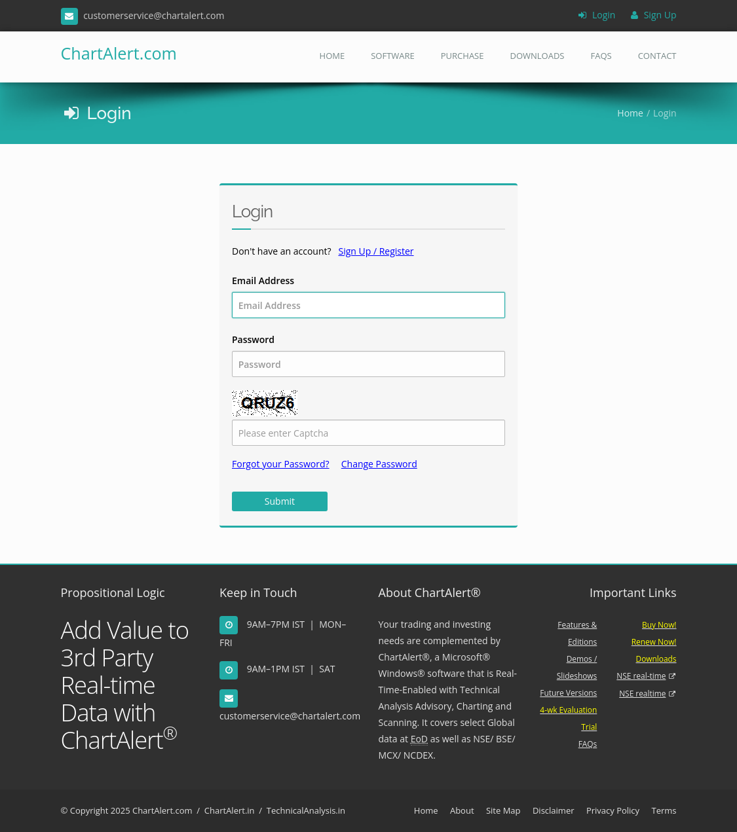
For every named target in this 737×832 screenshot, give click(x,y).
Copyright (89, 810)
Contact (657, 56)
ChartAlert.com (104, 53)
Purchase (462, 56)
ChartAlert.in (229, 810)
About (462, 810)
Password (368, 355)
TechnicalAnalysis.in (306, 810)
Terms (663, 810)
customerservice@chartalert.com (289, 716)
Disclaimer (554, 810)
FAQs (600, 56)
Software (393, 56)
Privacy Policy (612, 810)
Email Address (368, 296)
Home (332, 56)
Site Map (503, 810)
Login (596, 15)
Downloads (537, 56)
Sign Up (653, 15)
